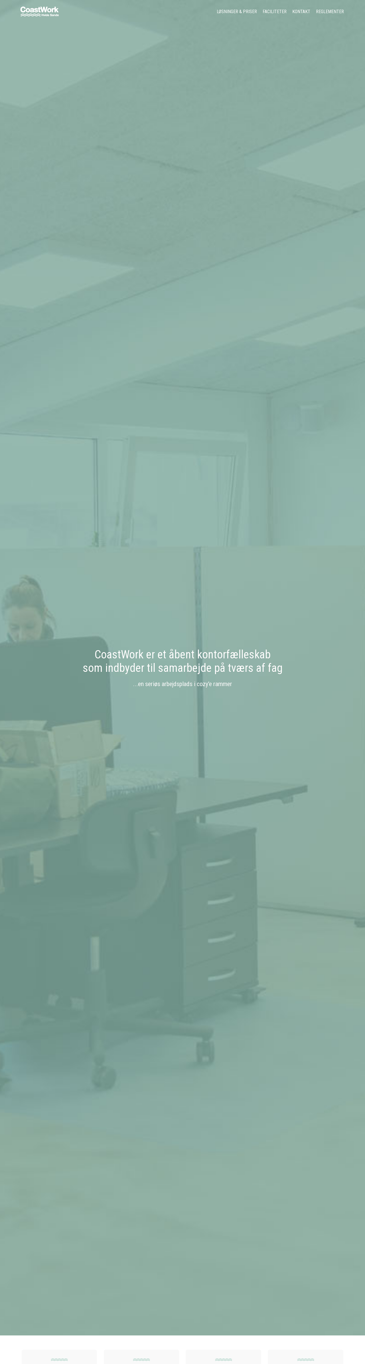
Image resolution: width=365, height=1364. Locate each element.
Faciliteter (275, 11)
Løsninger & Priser (237, 11)
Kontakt (301, 11)
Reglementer (330, 11)
